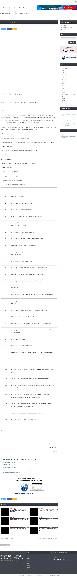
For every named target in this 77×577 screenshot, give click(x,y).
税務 (14, 24)
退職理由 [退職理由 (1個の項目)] (65, 137)
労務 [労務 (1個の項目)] (64, 136)
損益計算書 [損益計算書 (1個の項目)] (71, 136)
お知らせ (63, 70)
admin (20, 24)
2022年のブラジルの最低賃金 (67, 111)
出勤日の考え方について (46, 510)
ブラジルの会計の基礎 (66, 117)
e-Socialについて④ (44, 519)
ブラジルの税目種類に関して (18, 528)
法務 (63, 92)
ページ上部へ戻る (75, 546)
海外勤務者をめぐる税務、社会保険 (69, 94)
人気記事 (63, 77)
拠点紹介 (22, 13)
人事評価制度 (64, 74)
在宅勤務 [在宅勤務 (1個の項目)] (66, 136)
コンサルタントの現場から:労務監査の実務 (46, 538)
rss (76, 1)
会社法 (63, 79)
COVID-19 (64, 68)
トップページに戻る (5, 545)
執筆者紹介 (8, 13)
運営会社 (18, 13)
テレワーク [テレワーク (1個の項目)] (72, 135)
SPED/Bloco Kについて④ (9, 467)
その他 (63, 72)
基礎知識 (63, 85)
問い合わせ (26, 13)
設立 (63, 102)
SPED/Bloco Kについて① (9, 462)
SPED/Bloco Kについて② (9, 464)
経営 (63, 100)
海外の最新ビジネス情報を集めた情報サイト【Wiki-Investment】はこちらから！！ (20, 16)
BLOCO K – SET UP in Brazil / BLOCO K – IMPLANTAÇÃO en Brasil (20, 470)
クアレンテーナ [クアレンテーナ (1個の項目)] (67, 135)
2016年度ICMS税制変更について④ (11, 472)
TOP (1, 13)
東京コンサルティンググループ (68, 28)
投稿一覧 (4, 13)
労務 (63, 83)
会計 (63, 81)
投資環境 (63, 90)
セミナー (13, 13)
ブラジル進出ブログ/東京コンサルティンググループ (15, 7)
